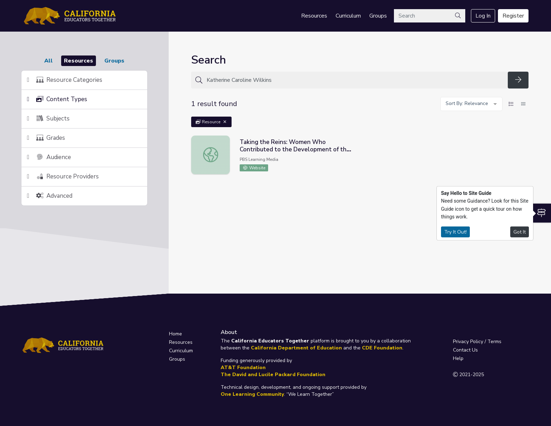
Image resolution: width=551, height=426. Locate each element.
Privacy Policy (468, 341)
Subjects (48, 118)
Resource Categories (64, 80)
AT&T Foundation (243, 367)
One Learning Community (252, 394)
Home (175, 333)
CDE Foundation (382, 348)
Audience (49, 157)
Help (458, 358)
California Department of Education (296, 348)
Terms (494, 341)
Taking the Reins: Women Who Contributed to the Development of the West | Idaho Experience (295, 149)
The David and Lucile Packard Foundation (273, 374)
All (48, 61)
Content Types (57, 99)
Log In (483, 16)
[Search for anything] (355, 80)
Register (513, 16)
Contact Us (465, 350)
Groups (378, 16)
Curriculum (348, 16)
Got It (519, 231)
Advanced (49, 196)
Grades (46, 138)
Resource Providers (63, 176)
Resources (314, 16)
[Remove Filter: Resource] (224, 121)
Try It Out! (455, 231)
